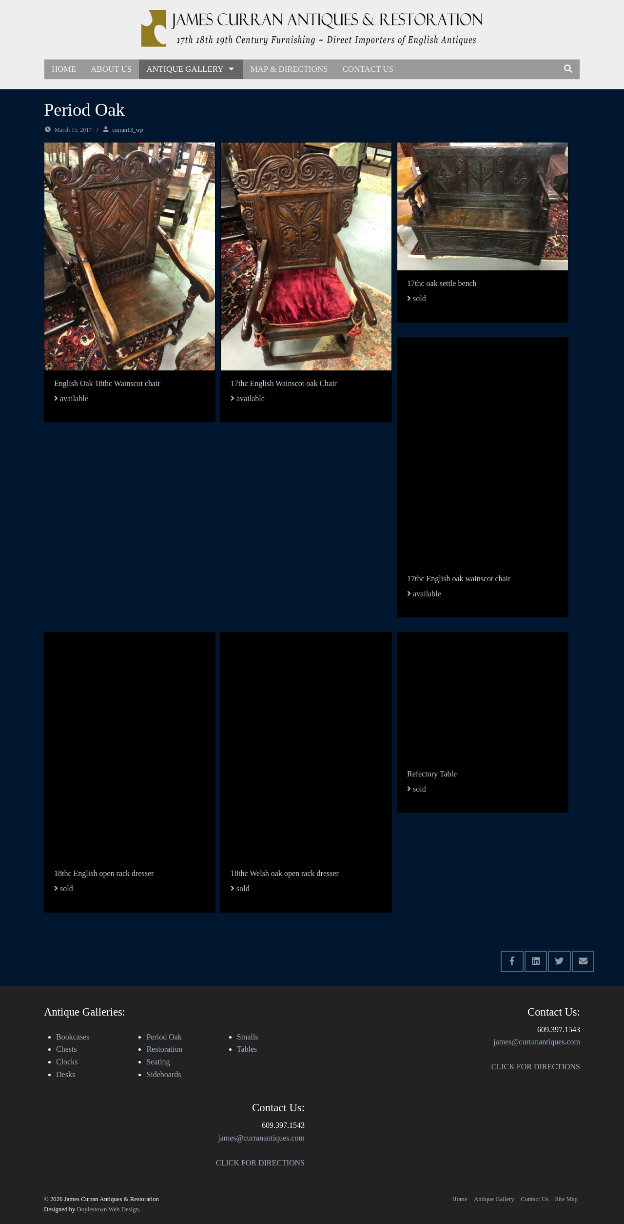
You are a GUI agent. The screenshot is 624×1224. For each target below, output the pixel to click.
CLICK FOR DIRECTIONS (260, 1163)
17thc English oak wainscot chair (458, 578)
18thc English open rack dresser (104, 873)
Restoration (164, 1049)
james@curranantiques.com (261, 1138)
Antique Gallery (190, 69)
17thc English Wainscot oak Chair (284, 383)
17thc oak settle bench (442, 283)
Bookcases (72, 1037)
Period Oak (163, 1037)
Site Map (566, 1199)
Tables (247, 1049)
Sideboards (163, 1074)
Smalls (247, 1037)
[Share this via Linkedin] (536, 961)
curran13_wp (127, 129)
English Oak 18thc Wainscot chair (107, 383)
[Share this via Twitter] (559, 961)
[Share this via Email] (583, 961)
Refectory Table (432, 774)
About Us (111, 69)
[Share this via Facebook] (512, 961)
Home (64, 69)
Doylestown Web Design (108, 1209)
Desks (65, 1074)
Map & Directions (289, 69)
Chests (66, 1049)
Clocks (67, 1062)
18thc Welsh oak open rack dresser (285, 873)
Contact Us (367, 69)
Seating (158, 1062)
